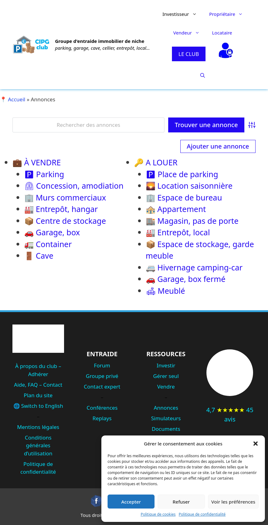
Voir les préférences (233, 502)
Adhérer (38, 374)
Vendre (166, 386)
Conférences (102, 407)
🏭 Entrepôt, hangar (61, 209)
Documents (166, 428)
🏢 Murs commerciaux (65, 197)
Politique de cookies (158, 514)
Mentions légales (38, 427)
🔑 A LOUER (156, 162)
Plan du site (38, 395)
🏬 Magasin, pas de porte (192, 220)
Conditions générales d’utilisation (38, 445)
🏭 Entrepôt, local (178, 232)
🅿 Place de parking (182, 174)
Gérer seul (166, 376)
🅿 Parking (44, 174)
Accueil (16, 99)
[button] (255, 443)
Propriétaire (229, 14)
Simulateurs (166, 418)
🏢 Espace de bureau (184, 197)
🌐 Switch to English (38, 405)
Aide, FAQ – (28, 384)
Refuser (181, 502)
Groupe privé (102, 376)
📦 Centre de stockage (65, 220)
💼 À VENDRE (36, 162)
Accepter (131, 502)
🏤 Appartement (176, 209)
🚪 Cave (38, 255)
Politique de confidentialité (202, 514)
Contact (52, 384)
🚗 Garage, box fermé (185, 279)
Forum (102, 365)
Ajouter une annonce (218, 146)
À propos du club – (38, 366)
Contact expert (102, 386)
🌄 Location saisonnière (189, 185)
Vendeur (189, 32)
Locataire (222, 33)
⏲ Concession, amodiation (74, 185)
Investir (166, 365)
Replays (102, 418)
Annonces (166, 407)
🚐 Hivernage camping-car (194, 267)
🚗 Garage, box (52, 232)
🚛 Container (48, 244)
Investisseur (182, 14)
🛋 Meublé (165, 290)
